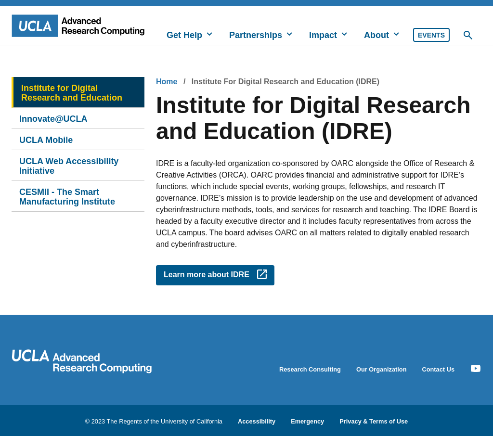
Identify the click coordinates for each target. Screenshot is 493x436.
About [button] (376, 35)
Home (166, 81)
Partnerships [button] (255, 35)
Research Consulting (310, 369)
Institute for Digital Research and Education (71, 93)
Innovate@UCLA (53, 119)
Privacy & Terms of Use (373, 421)
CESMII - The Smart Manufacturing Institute (67, 196)
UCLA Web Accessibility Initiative (68, 166)
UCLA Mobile (46, 140)
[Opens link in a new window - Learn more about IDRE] (215, 275)
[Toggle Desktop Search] (467, 35)
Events (431, 35)
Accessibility (256, 421)
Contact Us (438, 369)
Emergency (307, 421)
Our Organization (381, 369)
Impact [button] (323, 35)
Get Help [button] (184, 35)
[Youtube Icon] (475, 368)
